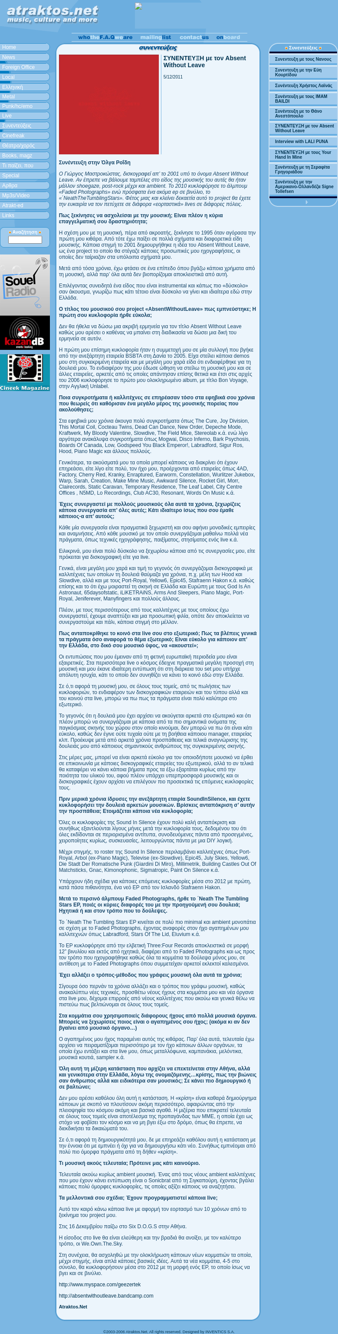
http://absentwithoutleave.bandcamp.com (106, 1296)
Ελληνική (12, 87)
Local (8, 77)
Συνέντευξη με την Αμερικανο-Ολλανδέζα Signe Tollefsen (304, 186)
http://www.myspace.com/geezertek (100, 1285)
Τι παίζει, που (17, 166)
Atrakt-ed (12, 205)
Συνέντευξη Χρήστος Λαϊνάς (303, 85)
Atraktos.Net (73, 1306)
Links (8, 215)
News (8, 57)
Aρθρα (9, 186)
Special (10, 176)
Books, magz (17, 156)
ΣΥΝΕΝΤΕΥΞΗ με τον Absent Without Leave (304, 128)
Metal (8, 97)
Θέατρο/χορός (18, 146)
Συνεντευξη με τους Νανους (303, 59)
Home (9, 47)
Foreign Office (18, 67)
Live (7, 116)
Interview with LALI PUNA (301, 141)
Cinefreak (13, 136)
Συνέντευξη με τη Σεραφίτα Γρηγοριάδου (302, 169)
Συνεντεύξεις (16, 126)
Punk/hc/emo (17, 106)
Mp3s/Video (16, 195)
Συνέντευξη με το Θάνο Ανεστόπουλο (298, 113)
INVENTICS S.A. (220, 1332)
